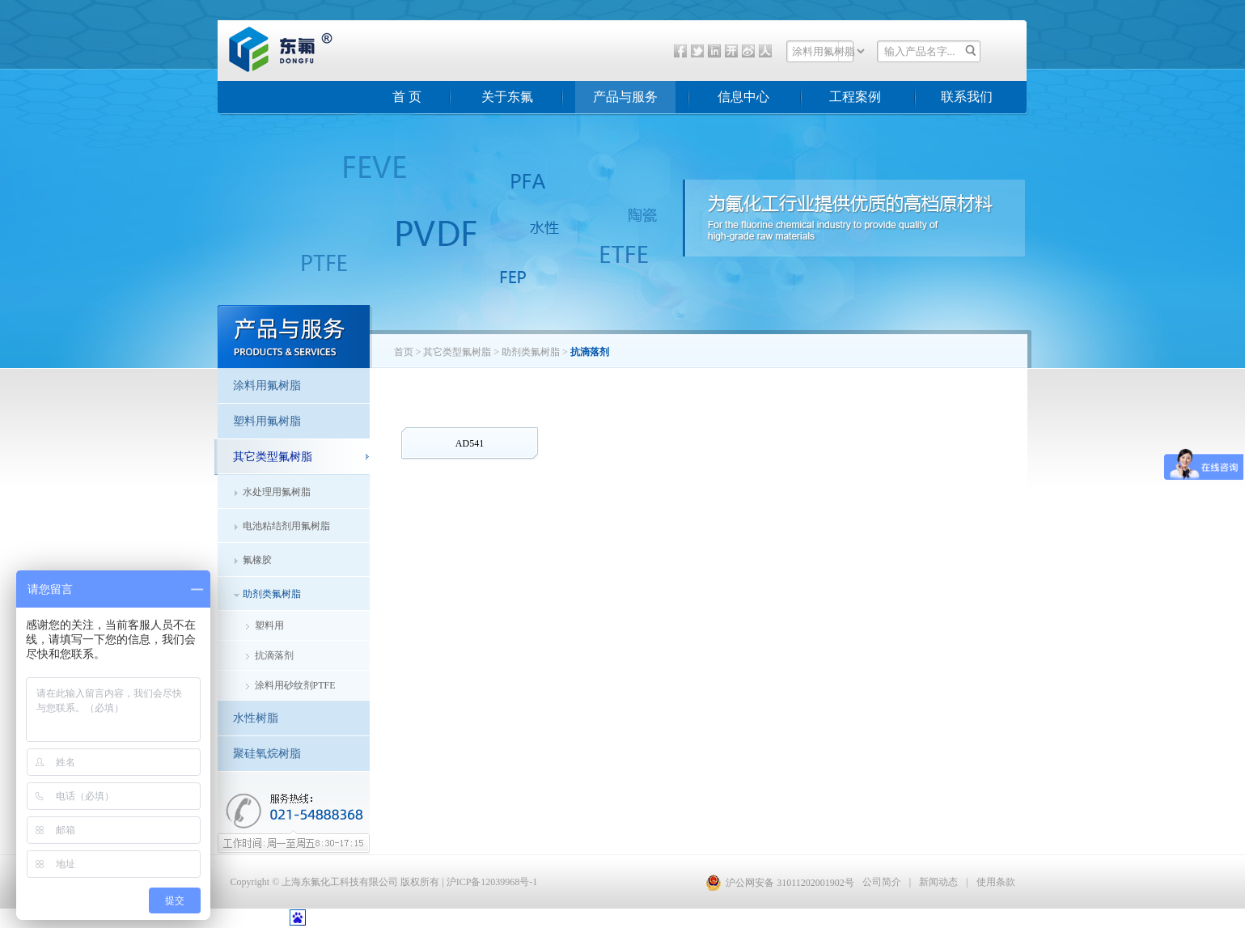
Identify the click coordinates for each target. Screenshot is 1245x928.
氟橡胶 (257, 560)
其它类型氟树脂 (457, 352)
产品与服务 (625, 97)
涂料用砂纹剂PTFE (295, 685)
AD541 (469, 443)
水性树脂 (255, 718)
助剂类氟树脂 (272, 594)
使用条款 (995, 882)
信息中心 (743, 97)
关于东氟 (507, 97)
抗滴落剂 (274, 655)
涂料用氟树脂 (267, 385)
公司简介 (881, 882)
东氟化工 (268, 68)
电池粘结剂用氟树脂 (286, 526)
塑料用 (269, 625)
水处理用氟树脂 (277, 492)
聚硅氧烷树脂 (267, 754)
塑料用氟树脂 (267, 421)
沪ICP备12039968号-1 (492, 882)
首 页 (406, 97)
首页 (403, 352)
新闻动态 (938, 882)
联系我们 (967, 97)
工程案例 (855, 97)
